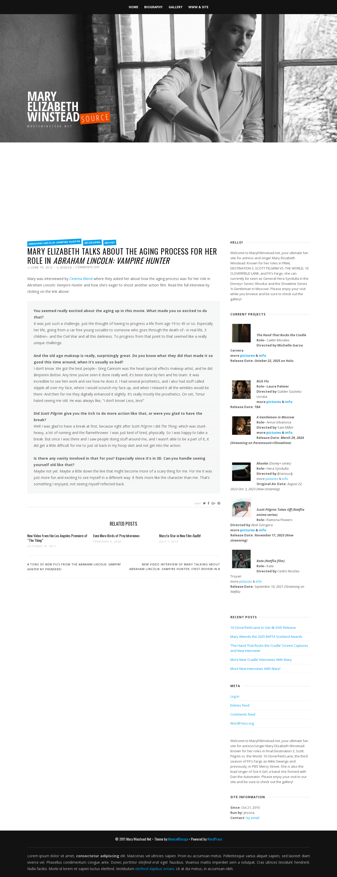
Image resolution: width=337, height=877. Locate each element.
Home (133, 7)
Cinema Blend (81, 278)
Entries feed (239, 705)
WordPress (214, 839)
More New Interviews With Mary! (255, 668)
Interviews (92, 242)
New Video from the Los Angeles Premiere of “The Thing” (57, 538)
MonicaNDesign (178, 839)
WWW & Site (198, 7)
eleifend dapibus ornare (154, 868)
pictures (247, 355)
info (262, 355)
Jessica (66, 267)
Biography (153, 7)
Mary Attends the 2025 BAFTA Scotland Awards (266, 636)
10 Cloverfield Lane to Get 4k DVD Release (263, 627)
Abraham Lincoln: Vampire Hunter (54, 242)
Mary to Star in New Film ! (180, 535)
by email (252, 817)
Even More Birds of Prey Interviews (116, 535)
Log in (234, 696)
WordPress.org (242, 723)
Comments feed (242, 714)
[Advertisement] (168, 198)
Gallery (176, 7)
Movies (109, 242)
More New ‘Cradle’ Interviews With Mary (261, 659)
